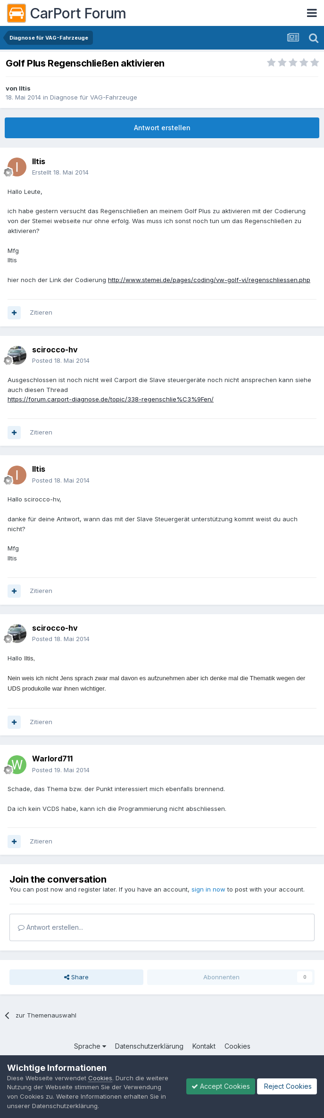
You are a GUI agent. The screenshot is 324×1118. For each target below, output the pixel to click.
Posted (61, 360)
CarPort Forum (66, 13)
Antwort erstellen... (50, 927)
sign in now (208, 889)
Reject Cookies (287, 1086)
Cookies (237, 1046)
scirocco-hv (55, 349)
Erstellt (60, 172)
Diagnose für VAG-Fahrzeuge (93, 97)
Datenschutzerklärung (149, 1046)
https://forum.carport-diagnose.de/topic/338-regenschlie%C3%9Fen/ (111, 399)
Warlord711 (52, 758)
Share (76, 977)
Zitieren (41, 312)
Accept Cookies (220, 1086)
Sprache (90, 1046)
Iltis (25, 88)
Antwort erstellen (162, 128)
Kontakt (204, 1046)
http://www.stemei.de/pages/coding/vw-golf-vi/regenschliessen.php (209, 280)
